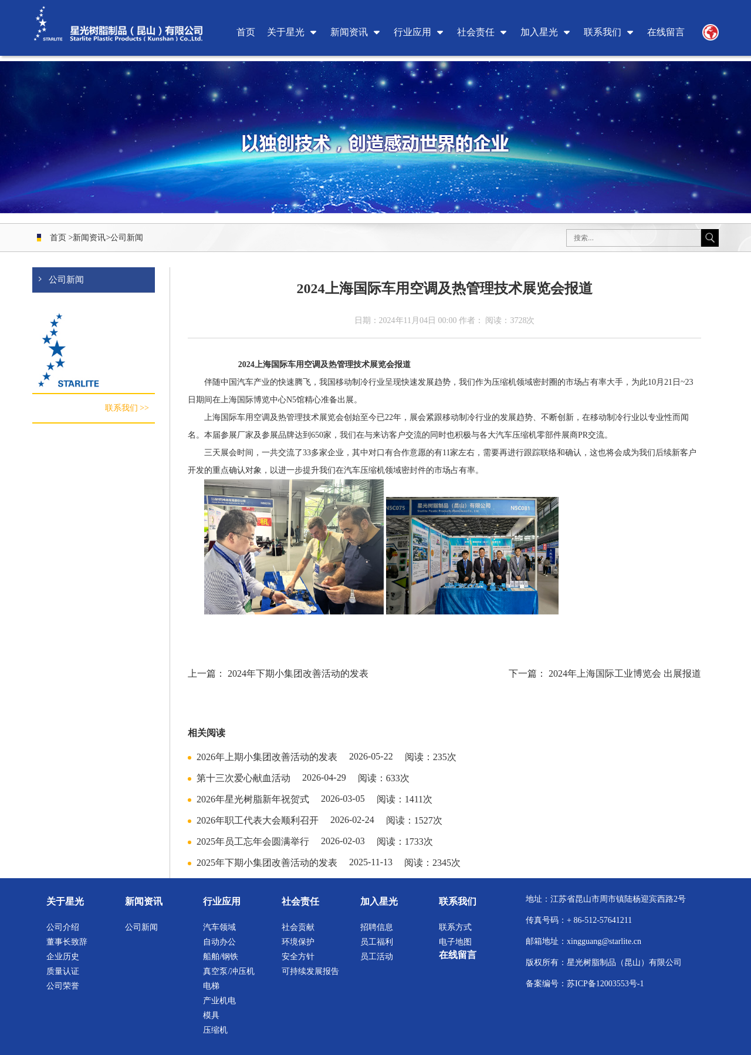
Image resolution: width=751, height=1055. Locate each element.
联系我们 (602, 32)
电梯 (211, 986)
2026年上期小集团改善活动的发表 (267, 757)
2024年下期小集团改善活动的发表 (298, 673)
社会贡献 (298, 927)
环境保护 (298, 942)
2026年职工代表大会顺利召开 (258, 820)
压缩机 (215, 1030)
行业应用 (412, 32)
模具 (211, 1015)
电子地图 (455, 942)
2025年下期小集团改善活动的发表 (267, 863)
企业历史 (62, 956)
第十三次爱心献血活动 (243, 778)
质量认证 (62, 971)
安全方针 (298, 956)
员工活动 (376, 956)
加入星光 (539, 32)
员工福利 (376, 942)
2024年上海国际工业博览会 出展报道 (625, 673)
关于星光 (286, 32)
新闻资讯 (349, 32)
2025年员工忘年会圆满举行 (253, 841)
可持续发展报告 (310, 971)
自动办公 (219, 942)
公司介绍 (62, 927)
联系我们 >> (127, 409)
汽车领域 (219, 927)
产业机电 (219, 1000)
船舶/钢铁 (220, 956)
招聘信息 (376, 927)
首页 (245, 32)
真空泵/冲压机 (229, 971)
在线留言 (666, 32)
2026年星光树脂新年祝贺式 (253, 799)
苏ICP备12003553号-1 (605, 983)
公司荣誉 (62, 986)
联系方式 (455, 927)
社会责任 (476, 32)
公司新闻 (126, 237)
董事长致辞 (66, 942)
